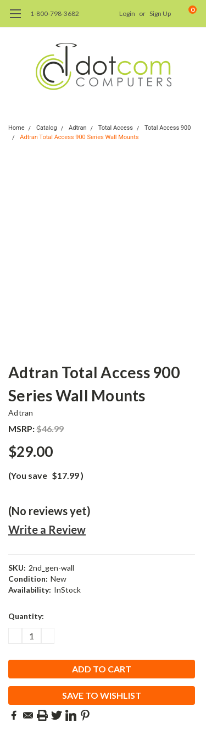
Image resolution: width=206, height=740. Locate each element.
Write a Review (47, 529)
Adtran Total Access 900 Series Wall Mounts (79, 137)
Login (127, 13)
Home (16, 127)
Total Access (115, 127)
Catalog (46, 127)
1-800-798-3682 (54, 13)
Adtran (78, 127)
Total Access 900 (167, 127)
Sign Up (160, 13)
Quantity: (26, 616)
